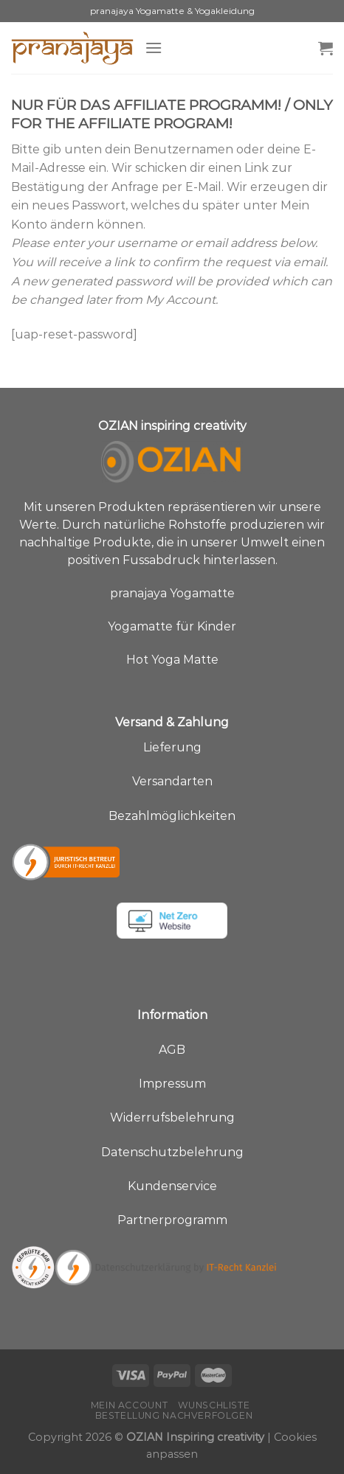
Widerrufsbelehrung (172, 1117)
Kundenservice (172, 1186)
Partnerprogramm (172, 1220)
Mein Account (129, 1405)
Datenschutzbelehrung (172, 1152)
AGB (172, 1050)
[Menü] (153, 47)
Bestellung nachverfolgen (174, 1415)
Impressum (172, 1084)
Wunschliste (214, 1405)
